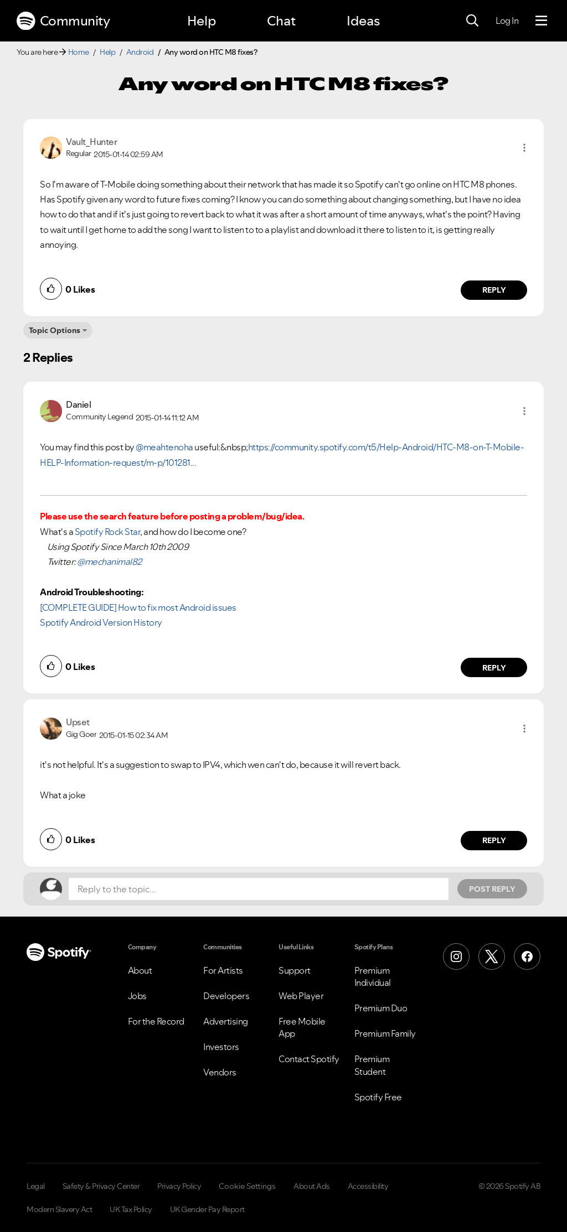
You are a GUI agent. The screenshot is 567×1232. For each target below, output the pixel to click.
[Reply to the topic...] (259, 889)
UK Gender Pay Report (207, 1209)
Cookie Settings (247, 1186)
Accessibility (368, 1186)
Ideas (363, 21)
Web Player (301, 996)
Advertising (225, 1021)
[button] (524, 147)
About (140, 970)
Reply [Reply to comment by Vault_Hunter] (494, 289)
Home (78, 52)
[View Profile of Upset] (78, 722)
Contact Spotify (309, 1059)
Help (201, 21)
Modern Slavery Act (59, 1209)
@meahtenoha (164, 447)
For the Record (156, 1021)
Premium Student (372, 1065)
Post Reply (492, 889)
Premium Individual (372, 976)
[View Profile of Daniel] (78, 404)
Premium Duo (381, 1008)
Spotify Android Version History (101, 622)
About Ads (311, 1186)
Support (295, 970)
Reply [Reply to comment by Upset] (494, 840)
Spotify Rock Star (108, 532)
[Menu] (541, 21)
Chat (281, 21)
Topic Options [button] (54, 330)
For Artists (223, 970)
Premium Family (385, 1033)
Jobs (137, 996)
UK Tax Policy (131, 1209)
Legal (36, 1186)
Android (140, 52)
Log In (507, 20)
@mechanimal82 (109, 561)
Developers (226, 996)
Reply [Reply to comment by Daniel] (494, 667)
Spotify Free (378, 1097)
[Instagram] (456, 956)
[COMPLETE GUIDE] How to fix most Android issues (138, 607)
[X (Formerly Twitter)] (491, 956)
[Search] (472, 21)
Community (63, 21)
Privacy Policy (179, 1186)
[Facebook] (527, 956)
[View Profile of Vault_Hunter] (91, 142)
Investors (221, 1047)
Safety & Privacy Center (101, 1186)
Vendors (219, 1072)
